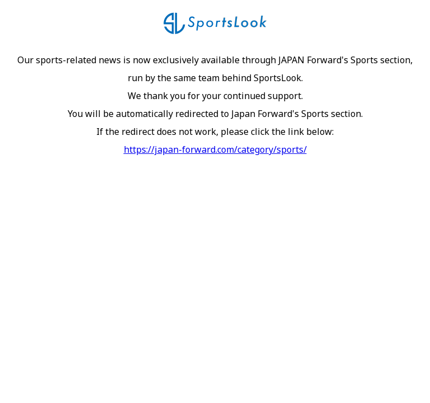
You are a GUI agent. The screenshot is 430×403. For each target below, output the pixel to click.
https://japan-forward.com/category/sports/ (215, 149)
